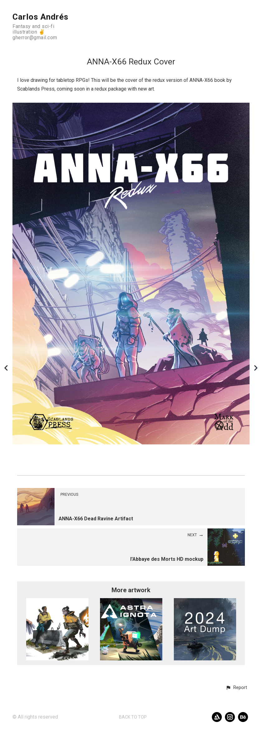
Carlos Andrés (40, 16)
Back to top (133, 717)
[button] (236, 687)
